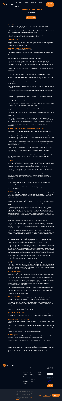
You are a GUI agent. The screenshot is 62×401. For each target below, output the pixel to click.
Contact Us (40, 372)
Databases (25, 376)
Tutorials (31, 370)
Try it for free (50, 4)
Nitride (24, 370)
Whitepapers (32, 367)
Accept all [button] (56, 395)
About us (17, 6)
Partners (40, 2)
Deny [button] (46, 395)
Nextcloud (25, 379)
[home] (8, 4)
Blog (30, 372)
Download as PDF (31, 17)
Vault (24, 367)
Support (31, 381)
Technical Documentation (33, 375)
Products (25, 383)
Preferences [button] (38, 395)
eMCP (16, 2)
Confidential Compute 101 (32, 378)
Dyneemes (25, 374)
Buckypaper (25, 372)
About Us (39, 367)
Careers (39, 370)
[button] (21, 2)
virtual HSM (25, 381)
